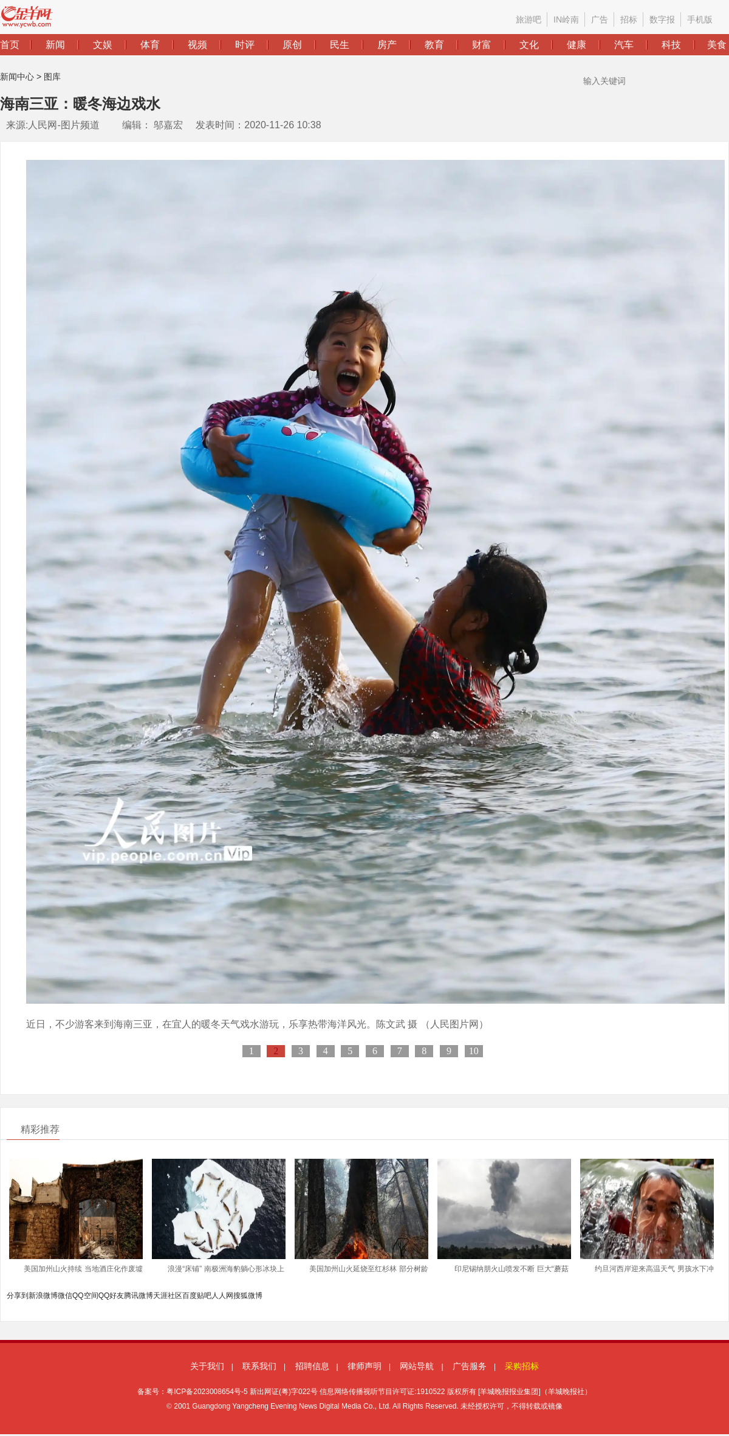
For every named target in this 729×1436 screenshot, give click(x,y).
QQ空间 (85, 1295)
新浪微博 (43, 1295)
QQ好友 (111, 1295)
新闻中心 (17, 76)
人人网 (222, 1295)
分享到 (18, 1295)
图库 (52, 76)
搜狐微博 (247, 1295)
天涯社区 (167, 1295)
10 (474, 1051)
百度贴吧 (196, 1295)
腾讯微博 (138, 1295)
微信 (65, 1295)
